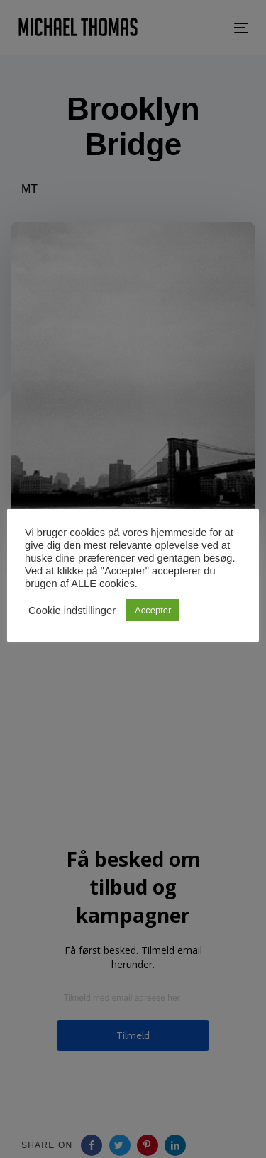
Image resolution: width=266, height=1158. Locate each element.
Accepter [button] (153, 610)
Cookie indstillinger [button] (72, 610)
